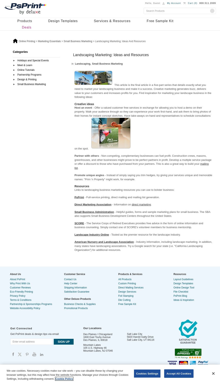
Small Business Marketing (31, 84)
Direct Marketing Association (92, 204)
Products (24, 21)
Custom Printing (127, 283)
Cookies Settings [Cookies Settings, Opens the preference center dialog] (147, 373)
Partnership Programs (29, 74)
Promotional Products (76, 308)
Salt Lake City (134, 334)
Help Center (70, 283)
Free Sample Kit (160, 21)
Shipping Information (75, 287)
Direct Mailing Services (130, 287)
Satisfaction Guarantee (76, 291)
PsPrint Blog (180, 295)
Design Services (127, 291)
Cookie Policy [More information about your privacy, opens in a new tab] (64, 378)
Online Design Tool (183, 287)
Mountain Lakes (92, 345)
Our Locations (92, 328)
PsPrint (79, 197)
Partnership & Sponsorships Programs (31, 304)
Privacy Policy (17, 295)
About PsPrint (17, 279)
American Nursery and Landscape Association (104, 241)
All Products (125, 279)
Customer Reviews (20, 287)
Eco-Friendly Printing (21, 291)
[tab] (36, 61)
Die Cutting (124, 300)
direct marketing (141, 204)
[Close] (213, 373)
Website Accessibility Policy (25, 308)
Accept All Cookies (178, 373)
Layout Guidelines (183, 279)
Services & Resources (112, 21)
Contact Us (70, 279)
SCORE (79, 223)
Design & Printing (27, 79)
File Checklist (180, 291)
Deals (26, 27)
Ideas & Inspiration (183, 300)
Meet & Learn (24, 65)
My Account (174, 3)
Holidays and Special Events (33, 60)
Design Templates (63, 21)
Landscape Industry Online (91, 234)
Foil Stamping (125, 295)
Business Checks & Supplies (80, 304)
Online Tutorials (26, 70)
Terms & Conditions (20, 300)
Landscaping (82, 63)
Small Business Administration (94, 211)
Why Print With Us (20, 283)
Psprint (13, 354)
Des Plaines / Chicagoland (97, 334)
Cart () (192, 3)
